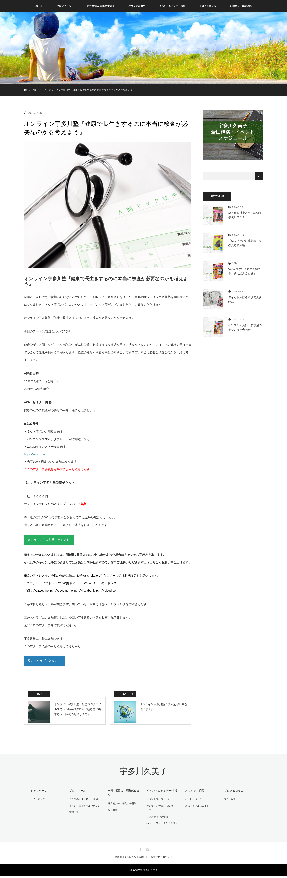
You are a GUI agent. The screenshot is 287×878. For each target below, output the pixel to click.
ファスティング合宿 (156, 818)
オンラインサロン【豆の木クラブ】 (162, 810)
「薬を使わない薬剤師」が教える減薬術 (245, 243)
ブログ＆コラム (207, 6)
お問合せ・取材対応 (241, 6)
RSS (147, 851)
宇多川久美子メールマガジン (84, 808)
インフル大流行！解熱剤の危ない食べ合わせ (245, 327)
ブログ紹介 (229, 801)
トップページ (38, 793)
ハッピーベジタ (193, 801)
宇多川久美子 (143, 774)
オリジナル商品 (136, 6)
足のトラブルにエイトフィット (201, 808)
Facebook (140, 851)
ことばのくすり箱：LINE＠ (83, 801)
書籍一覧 (73, 814)
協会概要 (112, 812)
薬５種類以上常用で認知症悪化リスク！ (245, 215)
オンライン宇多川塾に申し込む (49, 540)
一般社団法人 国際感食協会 (99, 6)
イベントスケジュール (158, 801)
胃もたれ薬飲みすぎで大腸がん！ (245, 299)
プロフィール (64, 6)
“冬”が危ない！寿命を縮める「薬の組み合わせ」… (244, 271)
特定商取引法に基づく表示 (129, 859)
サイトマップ (37, 801)
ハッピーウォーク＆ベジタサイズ (162, 827)
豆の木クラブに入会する (44, 661)
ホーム (39, 6)
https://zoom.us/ (34, 454)
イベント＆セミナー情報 (172, 6)
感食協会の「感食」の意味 (121, 806)
